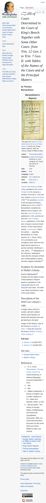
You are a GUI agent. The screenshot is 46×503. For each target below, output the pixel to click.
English (31, 174)
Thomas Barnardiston (36, 154)
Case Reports (36, 437)
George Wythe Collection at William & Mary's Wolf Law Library (32, 441)
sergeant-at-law (36, 197)
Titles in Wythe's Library (31, 451)
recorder (40, 200)
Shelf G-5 (32, 182)
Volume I (27, 342)
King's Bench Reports (31, 446)
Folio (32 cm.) (33, 180)
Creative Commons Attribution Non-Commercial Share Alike (31, 466)
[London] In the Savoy (36, 157)
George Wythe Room (31, 355)
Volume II (27, 345)
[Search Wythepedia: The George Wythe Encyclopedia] (40, 12)
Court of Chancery (34, 213)
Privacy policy (24, 479)
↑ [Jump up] (26, 367)
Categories (26, 437)
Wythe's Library (29, 357)
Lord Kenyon (31, 229)
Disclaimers (24, 490)
